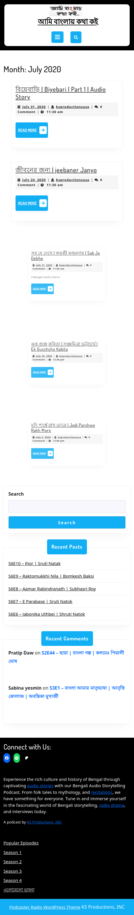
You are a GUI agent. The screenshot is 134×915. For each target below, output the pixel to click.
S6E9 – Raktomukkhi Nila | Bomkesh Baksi (51, 576)
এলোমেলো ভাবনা (18, 890)
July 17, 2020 (51, 268)
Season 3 (12, 871)
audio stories (40, 785)
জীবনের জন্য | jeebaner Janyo (57, 172)
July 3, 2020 (51, 439)
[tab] (57, 37)
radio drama (111, 805)
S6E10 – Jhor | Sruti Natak (34, 563)
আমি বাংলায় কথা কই (68, 21)
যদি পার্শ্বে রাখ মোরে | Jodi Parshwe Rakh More (64, 432)
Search (16, 494)
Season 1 (12, 852)
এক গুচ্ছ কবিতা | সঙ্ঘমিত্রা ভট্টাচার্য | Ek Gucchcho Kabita (65, 351)
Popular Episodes (21, 843)
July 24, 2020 (38, 181)
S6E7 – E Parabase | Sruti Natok (40, 601)
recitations (101, 792)
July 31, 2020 (38, 108)
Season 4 (12, 880)
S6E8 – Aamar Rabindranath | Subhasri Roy (52, 588)
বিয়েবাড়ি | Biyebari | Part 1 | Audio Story (61, 95)
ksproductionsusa (72, 108)
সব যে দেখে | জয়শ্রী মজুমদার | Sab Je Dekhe (66, 261)
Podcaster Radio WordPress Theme (44, 907)
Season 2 (12, 861)
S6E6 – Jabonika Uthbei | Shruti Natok (46, 614)
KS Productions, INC (44, 822)
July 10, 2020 (51, 358)
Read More (37, 129)
